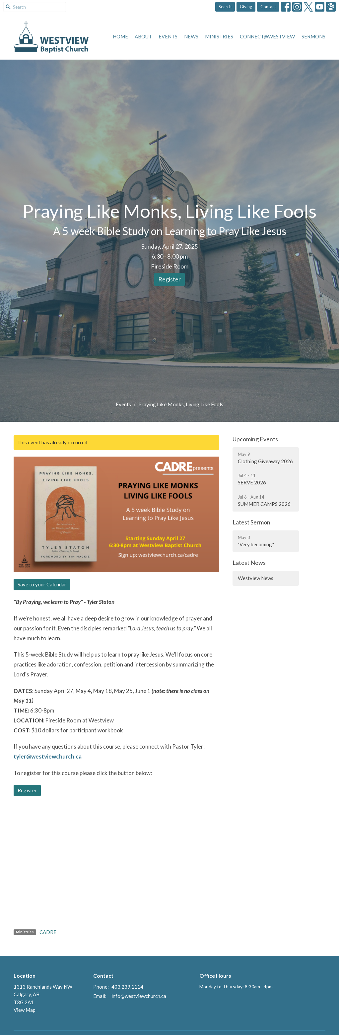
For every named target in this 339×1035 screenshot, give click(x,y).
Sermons (313, 36)
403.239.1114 (127, 987)
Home (120, 36)
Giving (246, 6)
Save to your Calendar (42, 584)
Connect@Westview (267, 36)
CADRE (47, 932)
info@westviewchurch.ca (138, 996)
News (191, 36)
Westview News (255, 578)
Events (168, 36)
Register (169, 279)
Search (225, 6)
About (143, 36)
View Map (24, 1010)
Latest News (249, 562)
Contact (268, 6)
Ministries (219, 36)
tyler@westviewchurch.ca (48, 756)
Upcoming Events (255, 439)
